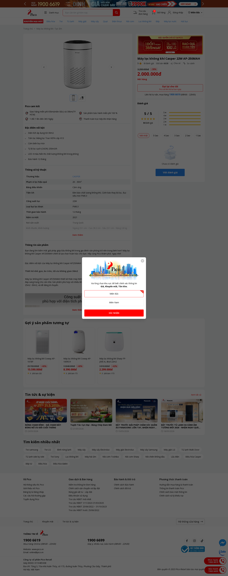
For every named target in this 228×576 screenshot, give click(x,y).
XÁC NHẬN (114, 313)
